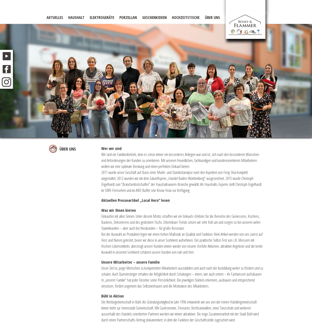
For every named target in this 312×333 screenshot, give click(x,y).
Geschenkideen (154, 17)
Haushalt (76, 17)
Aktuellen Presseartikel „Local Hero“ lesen (135, 200)
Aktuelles (55, 17)
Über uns (212, 17)
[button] (156, 135)
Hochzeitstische (186, 17)
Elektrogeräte (102, 17)
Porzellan (128, 17)
